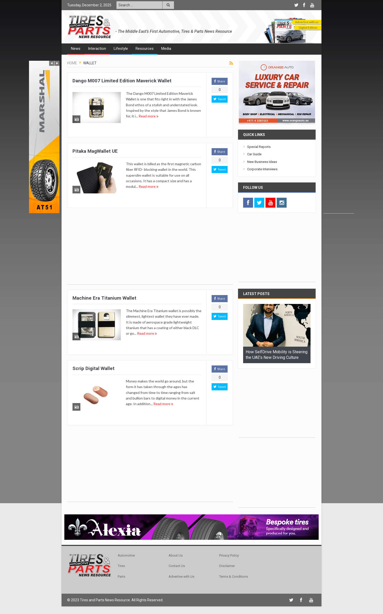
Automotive (126, 555)
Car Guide (254, 154)
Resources (145, 48)
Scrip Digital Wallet (93, 368)
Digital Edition (308, 27)
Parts (121, 576)
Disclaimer (227, 566)
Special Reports (259, 147)
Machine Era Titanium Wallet (104, 298)
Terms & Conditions (233, 576)
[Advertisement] (338, 137)
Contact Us (177, 566)
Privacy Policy (229, 555)
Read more (148, 116)
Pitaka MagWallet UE (95, 151)
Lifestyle (121, 48)
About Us (176, 555)
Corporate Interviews (262, 169)
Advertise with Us (181, 576)
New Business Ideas (262, 162)
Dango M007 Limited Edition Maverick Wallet (121, 81)
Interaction (97, 48)
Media (166, 48)
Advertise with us (307, 22)
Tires (121, 566)
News (75, 48)
